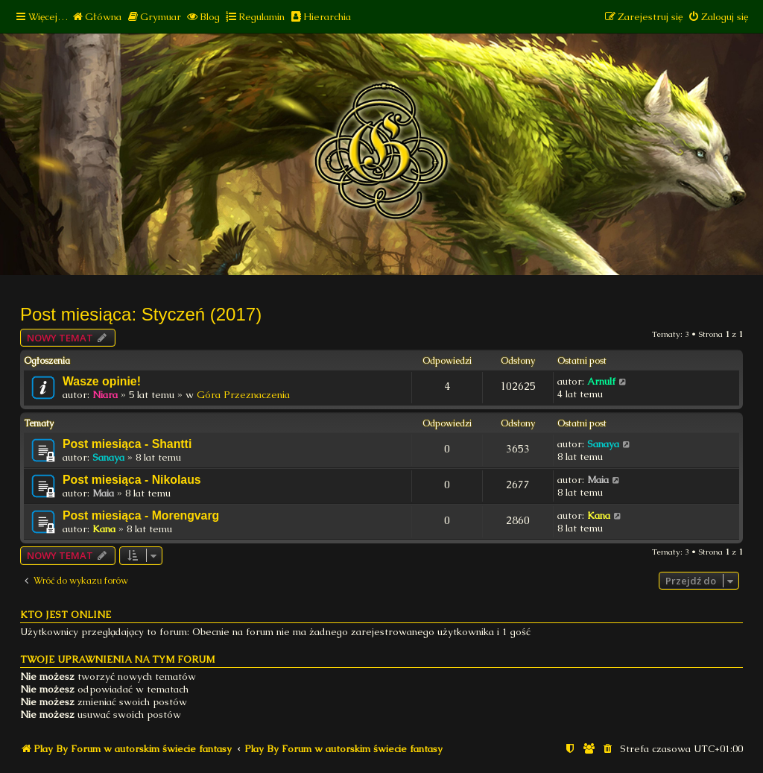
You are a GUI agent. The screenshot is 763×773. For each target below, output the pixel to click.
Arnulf (601, 381)
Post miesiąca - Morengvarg (141, 515)
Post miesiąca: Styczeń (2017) (141, 314)
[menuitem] (96, 17)
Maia (103, 493)
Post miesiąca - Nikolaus (132, 479)
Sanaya (108, 457)
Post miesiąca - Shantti (127, 444)
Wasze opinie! (102, 381)
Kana (103, 529)
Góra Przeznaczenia (243, 394)
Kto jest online (65, 614)
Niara (105, 394)
